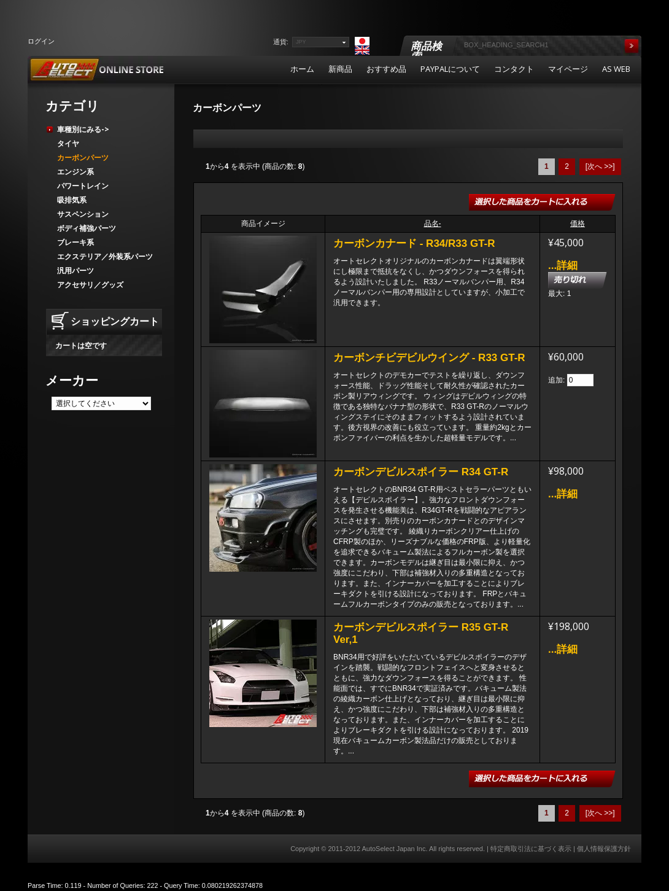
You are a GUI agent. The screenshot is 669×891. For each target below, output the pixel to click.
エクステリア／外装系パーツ (105, 256)
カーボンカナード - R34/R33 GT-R (414, 243)
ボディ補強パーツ (86, 228)
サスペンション (83, 214)
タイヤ (68, 143)
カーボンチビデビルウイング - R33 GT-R (429, 358)
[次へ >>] (600, 166)
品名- (432, 223)
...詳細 (563, 265)
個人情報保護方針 (604, 848)
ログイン (41, 40)
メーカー (71, 380)
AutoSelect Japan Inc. (394, 848)
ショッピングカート (115, 321)
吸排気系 (72, 200)
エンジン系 (75, 171)
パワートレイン (83, 186)
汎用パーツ (75, 270)
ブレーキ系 (75, 242)
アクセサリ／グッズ (90, 284)
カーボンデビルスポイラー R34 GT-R (420, 472)
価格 (577, 223)
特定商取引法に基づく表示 (530, 848)
